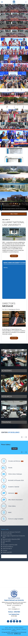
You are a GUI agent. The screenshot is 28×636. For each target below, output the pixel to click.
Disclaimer (24, 629)
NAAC (6, 512)
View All (14, 448)
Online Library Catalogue (11, 474)
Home (6, 627)
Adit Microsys (17, 633)
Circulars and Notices (12, 461)
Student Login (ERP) (7, 552)
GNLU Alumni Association (12, 499)
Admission (9, 493)
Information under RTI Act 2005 (10, 544)
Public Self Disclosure (6, 629)
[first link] (26, 2)
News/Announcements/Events (15, 263)
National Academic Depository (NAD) (11, 539)
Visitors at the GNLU (7, 534)
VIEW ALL (5, 267)
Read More (14, 255)
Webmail (18, 629)
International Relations (8, 546)
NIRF (4, 543)
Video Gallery (8, 506)
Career (13, 629)
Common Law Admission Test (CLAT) (11, 532)
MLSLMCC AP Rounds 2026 (12, 480)
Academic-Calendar (18, 627)
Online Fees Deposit (7, 548)
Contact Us (14, 630)
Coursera (5, 550)
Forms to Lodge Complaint (12, 518)
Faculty (6, 467)
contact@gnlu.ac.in (15, 609)
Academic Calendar (10, 486)
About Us (11, 627)
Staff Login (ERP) (7, 541)
